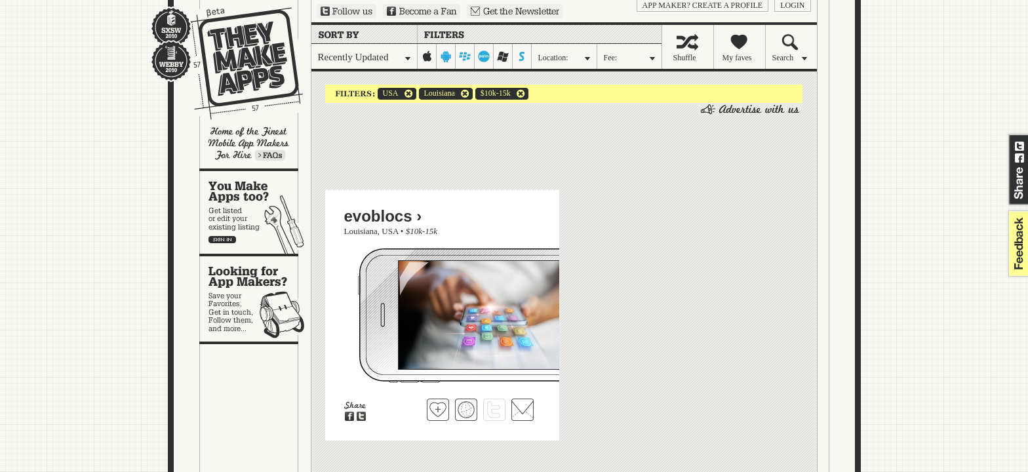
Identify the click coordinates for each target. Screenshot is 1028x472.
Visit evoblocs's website (466, 410)
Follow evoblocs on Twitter (494, 410)
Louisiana (437, 94)
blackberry (465, 56)
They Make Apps (238, 63)
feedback (1017, 243)
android (446, 56)
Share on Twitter (1019, 146)
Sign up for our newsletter (515, 11)
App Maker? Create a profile (702, 5)
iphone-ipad (427, 56)
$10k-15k (493, 94)
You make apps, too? (255, 212)
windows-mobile (503, 56)
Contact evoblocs (522, 410)
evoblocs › (383, 216)
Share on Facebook (1019, 158)
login (792, 5)
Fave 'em (438, 410)
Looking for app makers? (255, 299)
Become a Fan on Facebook (421, 11)
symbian (522, 56)
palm (484, 56)
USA (388, 94)
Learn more (270, 155)
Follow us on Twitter (346, 11)
